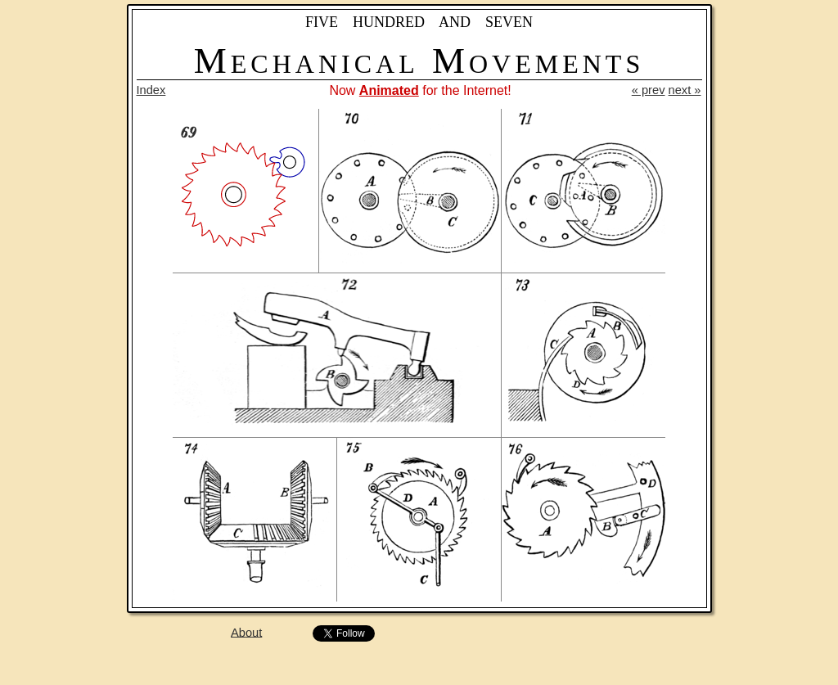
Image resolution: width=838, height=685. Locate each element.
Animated (389, 90)
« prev (648, 90)
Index (151, 90)
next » (685, 90)
